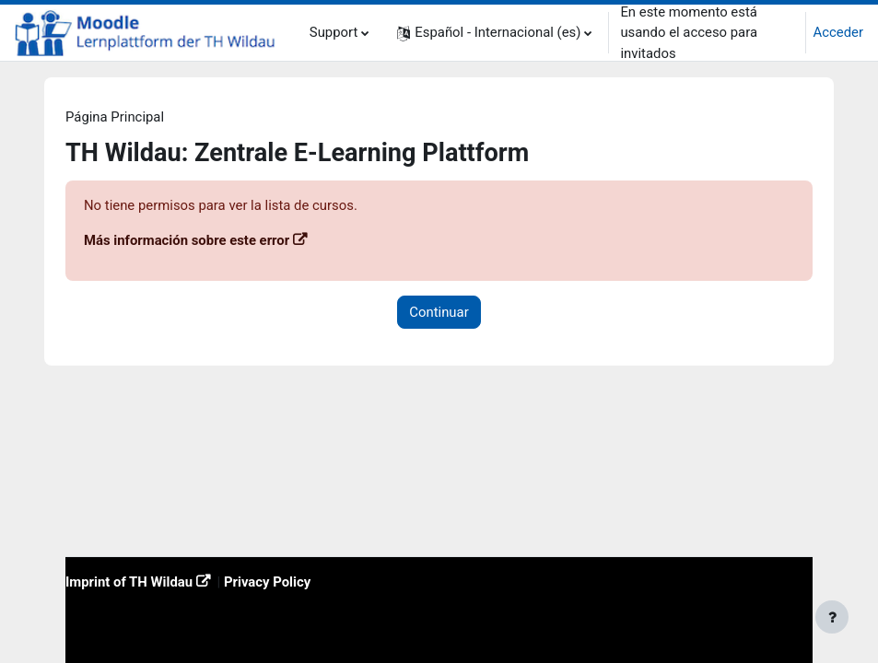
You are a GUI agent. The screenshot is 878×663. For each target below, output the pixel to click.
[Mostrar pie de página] (832, 617)
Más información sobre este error (186, 240)
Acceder (838, 32)
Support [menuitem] (334, 32)
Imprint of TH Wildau (129, 582)
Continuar (438, 312)
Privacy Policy (267, 582)
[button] (494, 33)
